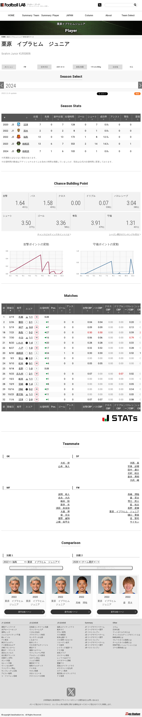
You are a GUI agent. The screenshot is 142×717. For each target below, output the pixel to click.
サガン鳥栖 (33, 671)
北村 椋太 (133, 473)
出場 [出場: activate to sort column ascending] (35, 117)
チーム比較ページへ (36, 568)
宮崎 (21, 384)
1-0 (30, 348)
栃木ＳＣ (60, 630)
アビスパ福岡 (6, 673)
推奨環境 (56, 700)
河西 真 (134, 463)
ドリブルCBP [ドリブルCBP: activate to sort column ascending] (118, 309)
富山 (21, 358)
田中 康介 (133, 469)
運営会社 (82, 700)
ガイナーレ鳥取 (63, 655)
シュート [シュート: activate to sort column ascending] (92, 117)
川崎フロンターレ (8, 648)
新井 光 (65, 504)
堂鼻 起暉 (133, 466)
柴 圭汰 (65, 515)
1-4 (30, 342)
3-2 (30, 332)
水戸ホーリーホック (9, 630)
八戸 (21, 348)
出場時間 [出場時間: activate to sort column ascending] (69, 117)
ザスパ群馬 (61, 632)
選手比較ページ (24, 612)
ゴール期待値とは (119, 648)
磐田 (21, 322)
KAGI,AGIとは (118, 637)
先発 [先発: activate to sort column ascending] (47, 117)
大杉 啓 (65, 463)
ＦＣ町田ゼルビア (8, 645)
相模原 (25, 143)
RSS (137, 94)
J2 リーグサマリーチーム (95, 635)
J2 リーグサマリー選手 (94, 637)
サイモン (134, 521)
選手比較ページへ (106, 568)
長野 (21, 368)
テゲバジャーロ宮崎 (37, 676)
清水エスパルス (7, 653)
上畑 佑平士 (63, 521)
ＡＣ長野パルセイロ (65, 640)
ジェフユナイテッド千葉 (10, 635)
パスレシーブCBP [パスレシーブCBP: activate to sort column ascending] (129, 309)
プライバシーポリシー (69, 700)
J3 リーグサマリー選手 (94, 645)
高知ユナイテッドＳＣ (65, 666)
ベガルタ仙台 (34, 632)
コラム (115, 627)
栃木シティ (33, 642)
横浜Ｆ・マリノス (8, 650)
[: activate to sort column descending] (4, 117)
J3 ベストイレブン (92, 648)
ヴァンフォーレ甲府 (37, 653)
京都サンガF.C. (7, 658)
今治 (21, 337)
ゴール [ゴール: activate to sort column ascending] (81, 117)
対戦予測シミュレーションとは (125, 645)
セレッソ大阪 (6, 663)
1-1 (31, 317)
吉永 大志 (64, 497)
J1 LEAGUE (5, 623)
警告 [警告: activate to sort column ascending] (126, 117)
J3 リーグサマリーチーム (95, 642)
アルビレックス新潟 (37, 655)
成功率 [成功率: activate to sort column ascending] (103, 117)
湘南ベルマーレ (35, 650)
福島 (25, 137)
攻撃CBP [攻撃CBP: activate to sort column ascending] (87, 309)
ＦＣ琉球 (60, 676)
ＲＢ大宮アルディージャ (38, 645)
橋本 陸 (65, 501)
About (109, 15)
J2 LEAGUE (33, 623)
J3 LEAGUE (61, 623)
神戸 (21, 327)
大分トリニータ (35, 673)
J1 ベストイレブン (92, 632)
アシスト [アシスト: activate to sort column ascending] (115, 117)
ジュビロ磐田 (34, 661)
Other (115, 623)
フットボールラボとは (121, 632)
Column (89, 15)
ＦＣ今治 (32, 668)
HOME (11, 15)
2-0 (30, 399)
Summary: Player (50, 15)
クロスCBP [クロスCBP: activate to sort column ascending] (108, 309)
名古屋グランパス (8, 655)
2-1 (30, 322)
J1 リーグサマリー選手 (94, 630)
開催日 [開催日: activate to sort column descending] (10, 309)
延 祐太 (134, 504)
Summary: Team (30, 15)
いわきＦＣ (33, 640)
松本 (21, 363)
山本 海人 (64, 466)
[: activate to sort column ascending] (10, 117)
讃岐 (21, 389)
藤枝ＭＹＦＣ (34, 663)
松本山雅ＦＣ (62, 637)
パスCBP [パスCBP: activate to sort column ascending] (97, 309)
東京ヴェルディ (7, 642)
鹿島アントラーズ (8, 627)
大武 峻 (134, 480)
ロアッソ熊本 (62, 671)
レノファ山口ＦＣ (64, 658)
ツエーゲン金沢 (63, 642)
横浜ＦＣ (32, 648)
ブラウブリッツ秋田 (37, 635)
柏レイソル (5, 637)
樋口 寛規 (133, 515)
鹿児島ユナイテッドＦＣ (66, 673)
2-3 (30, 358)
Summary (89, 623)
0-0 (31, 327)
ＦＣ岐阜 (60, 645)
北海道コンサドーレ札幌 (38, 627)
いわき (19, 342)
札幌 (21, 317)
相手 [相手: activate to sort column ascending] (19, 309)
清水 (25, 130)
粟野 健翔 (64, 518)
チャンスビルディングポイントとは (53, 234)
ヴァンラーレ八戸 (36, 630)
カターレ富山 (34, 658)
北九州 (19, 373)
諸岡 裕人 (64, 494)
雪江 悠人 (133, 501)
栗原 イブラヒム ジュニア (124, 511)
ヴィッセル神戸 (7, 666)
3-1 (30, 353)
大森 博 (65, 511)
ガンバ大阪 (5, 661)
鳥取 (21, 332)
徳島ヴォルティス (36, 666)
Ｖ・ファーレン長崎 (9, 676)
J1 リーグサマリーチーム (95, 627)
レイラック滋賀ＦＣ (65, 648)
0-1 (30, 363)
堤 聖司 (134, 518)
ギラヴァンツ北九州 (65, 668)
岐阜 (21, 379)
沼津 (25, 124)
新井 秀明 (133, 476)
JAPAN (69, 15)
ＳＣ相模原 (61, 635)
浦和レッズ (5, 632)
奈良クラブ (61, 653)
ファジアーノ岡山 (8, 668)
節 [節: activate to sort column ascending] (4, 309)
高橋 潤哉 (133, 494)
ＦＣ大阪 (60, 650)
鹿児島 (19, 394)
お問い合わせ (92, 700)
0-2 (30, 389)
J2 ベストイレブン (92, 640)
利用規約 (47, 700)
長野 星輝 (133, 508)
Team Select (128, 15)
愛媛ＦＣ (60, 663)
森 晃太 (134, 497)
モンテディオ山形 (36, 637)
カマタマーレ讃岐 (64, 661)
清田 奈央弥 (63, 508)
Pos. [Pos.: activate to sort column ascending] (53, 309)
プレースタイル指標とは (122, 640)
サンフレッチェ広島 (9, 671)
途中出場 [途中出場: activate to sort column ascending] (58, 117)
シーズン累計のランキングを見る (124, 234)
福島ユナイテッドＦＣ (65, 627)
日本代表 (116, 630)
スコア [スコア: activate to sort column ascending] (29, 308)
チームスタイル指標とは (122, 642)
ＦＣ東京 (4, 640)
